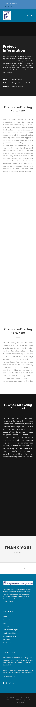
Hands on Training (9, 633)
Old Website (7, 643)
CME (4, 623)
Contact (6, 626)
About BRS (6, 620)
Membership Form (9, 636)
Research (6, 640)
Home (5, 617)
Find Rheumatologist (11, 3)
